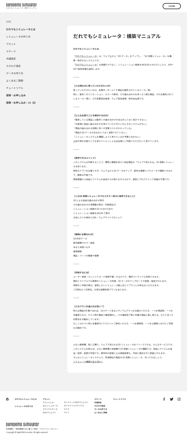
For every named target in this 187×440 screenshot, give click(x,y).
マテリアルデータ (50, 409)
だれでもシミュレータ (86, 56)
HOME (8, 21)
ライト (66, 412)
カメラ (66, 409)
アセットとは (48, 402)
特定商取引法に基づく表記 (27, 428)
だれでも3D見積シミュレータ (22, 424)
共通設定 (11, 58)
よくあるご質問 (14, 80)
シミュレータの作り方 (18, 36)
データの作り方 (14, 73)
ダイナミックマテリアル (74, 405)
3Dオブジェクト (49, 412)
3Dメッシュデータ (50, 405)
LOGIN (172, 6)
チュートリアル (14, 88)
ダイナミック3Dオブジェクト (76, 402)
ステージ (11, 51)
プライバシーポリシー (49, 428)
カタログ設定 (13, 66)
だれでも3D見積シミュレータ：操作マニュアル (21, 6)
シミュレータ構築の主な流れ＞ (88, 361)
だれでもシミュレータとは (20, 29)
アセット (11, 44)
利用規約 (9, 428)
